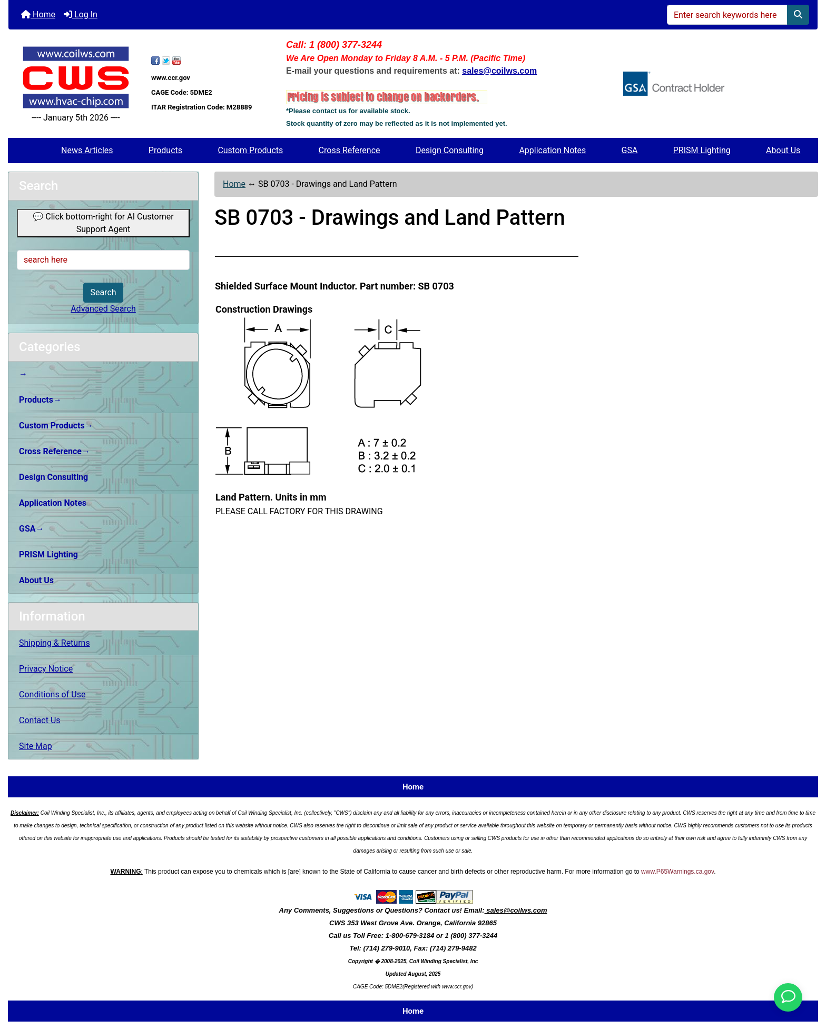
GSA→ (31, 529)
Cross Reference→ (54, 451)
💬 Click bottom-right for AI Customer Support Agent (103, 223)
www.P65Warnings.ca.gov (677, 871)
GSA (630, 150)
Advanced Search (103, 309)
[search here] (103, 260)
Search (103, 292)
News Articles (87, 150)
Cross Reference (349, 150)
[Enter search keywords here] (727, 15)
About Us (783, 150)
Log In (80, 14)
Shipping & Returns (54, 643)
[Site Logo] (75, 77)
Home (38, 14)
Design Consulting (450, 150)
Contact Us (40, 720)
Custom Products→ (56, 426)
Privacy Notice (46, 669)
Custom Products (250, 150)
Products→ (40, 400)
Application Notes (552, 150)
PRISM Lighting (702, 150)
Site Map (35, 746)
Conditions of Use (52, 694)
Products (165, 150)
